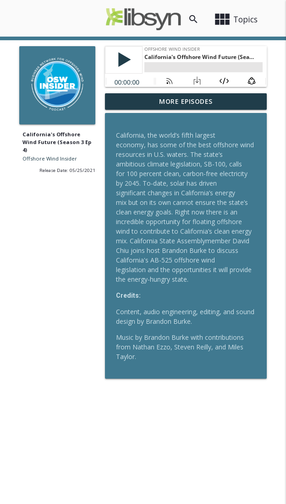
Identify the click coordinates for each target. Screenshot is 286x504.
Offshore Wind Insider (49, 158)
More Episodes (186, 101)
